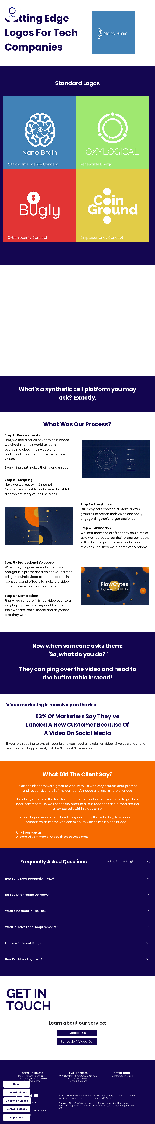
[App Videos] (16, 1117)
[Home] (12, 12)
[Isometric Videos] (16, 1092)
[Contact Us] (77, 1033)
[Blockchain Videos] (17, 1100)
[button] (77, 1041)
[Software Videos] (16, 1109)
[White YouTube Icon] (36, 1096)
